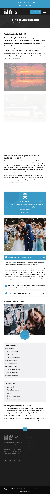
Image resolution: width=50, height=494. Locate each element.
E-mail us (32, 2)
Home (15, 23)
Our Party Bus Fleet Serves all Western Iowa (18, 257)
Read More (25, 212)
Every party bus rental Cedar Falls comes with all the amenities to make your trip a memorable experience (24, 286)
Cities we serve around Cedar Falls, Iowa (17, 293)
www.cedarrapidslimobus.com (35, 489)
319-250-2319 (21, 2)
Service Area (22, 23)
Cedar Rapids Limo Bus (20, 489)
